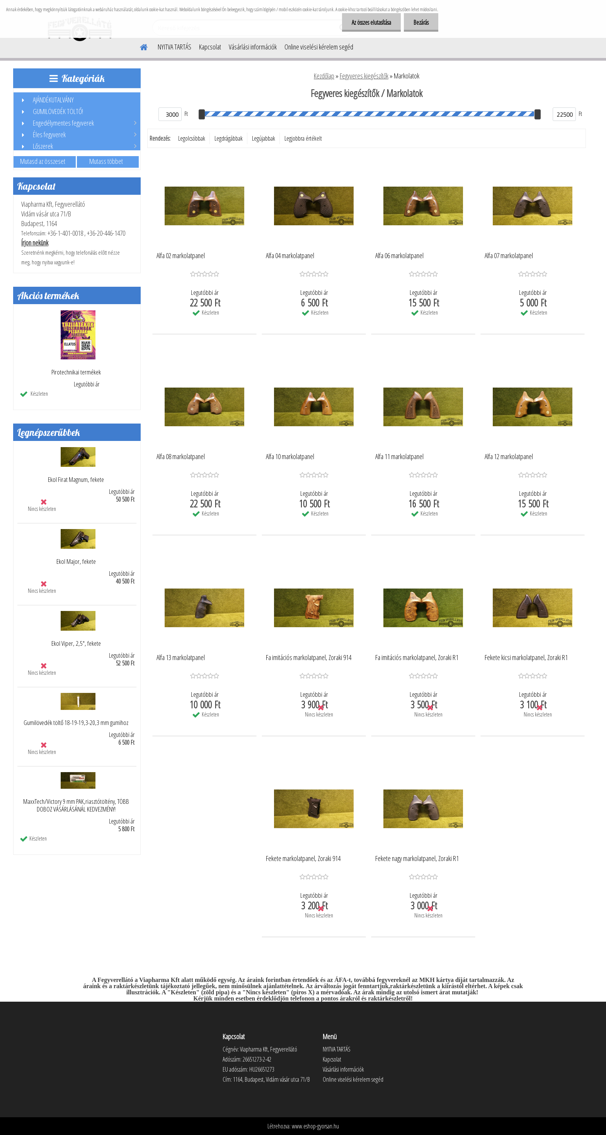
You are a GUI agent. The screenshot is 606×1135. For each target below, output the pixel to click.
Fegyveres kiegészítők (364, 75)
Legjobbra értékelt (303, 138)
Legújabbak (263, 138)
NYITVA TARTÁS (174, 46)
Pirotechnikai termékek (76, 372)
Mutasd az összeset (42, 161)
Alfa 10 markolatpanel (290, 457)
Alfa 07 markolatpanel (509, 256)
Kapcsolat (210, 46)
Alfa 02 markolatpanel (181, 256)
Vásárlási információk (253, 46)
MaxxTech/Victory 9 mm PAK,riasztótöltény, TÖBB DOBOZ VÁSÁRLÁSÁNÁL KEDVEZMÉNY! (76, 805)
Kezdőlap (324, 75)
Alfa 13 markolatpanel (181, 657)
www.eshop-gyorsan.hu (315, 1126)
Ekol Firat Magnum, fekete (76, 479)
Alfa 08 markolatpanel (181, 457)
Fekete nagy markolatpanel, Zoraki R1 (417, 858)
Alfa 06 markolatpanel (399, 256)
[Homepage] (139, 46)
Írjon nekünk (34, 242)
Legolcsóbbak (191, 138)
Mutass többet (106, 161)
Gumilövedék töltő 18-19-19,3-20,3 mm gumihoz (76, 723)
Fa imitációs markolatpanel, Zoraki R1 (416, 657)
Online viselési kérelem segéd (318, 46)
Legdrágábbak (228, 138)
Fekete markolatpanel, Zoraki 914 (303, 858)
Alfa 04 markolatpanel (290, 256)
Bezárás (421, 22)
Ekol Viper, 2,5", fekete (76, 643)
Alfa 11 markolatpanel (399, 457)
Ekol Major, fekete (76, 561)
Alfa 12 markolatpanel (509, 457)
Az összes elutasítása (371, 22)
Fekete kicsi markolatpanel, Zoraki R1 (526, 657)
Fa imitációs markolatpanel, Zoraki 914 (308, 657)
